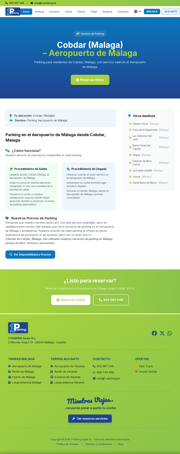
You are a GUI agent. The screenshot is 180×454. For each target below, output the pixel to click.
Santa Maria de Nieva (148, 182)
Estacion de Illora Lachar (149, 163)
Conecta (54, 11)
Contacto (123, 11)
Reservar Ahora (90, 80)
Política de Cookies (68, 444)
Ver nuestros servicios (90, 418)
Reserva (107, 11)
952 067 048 (111, 300)
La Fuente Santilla (146, 170)
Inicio (26, 11)
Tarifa (68, 11)
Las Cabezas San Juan (149, 137)
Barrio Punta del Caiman (149, 147)
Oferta (81, 11)
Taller (93, 11)
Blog (120, 444)
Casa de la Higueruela (149, 130)
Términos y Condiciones (98, 444)
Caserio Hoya (144, 123)
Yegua (140, 155)
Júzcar (140, 176)
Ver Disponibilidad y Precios (30, 254)
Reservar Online (71, 300)
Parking (39, 11)
